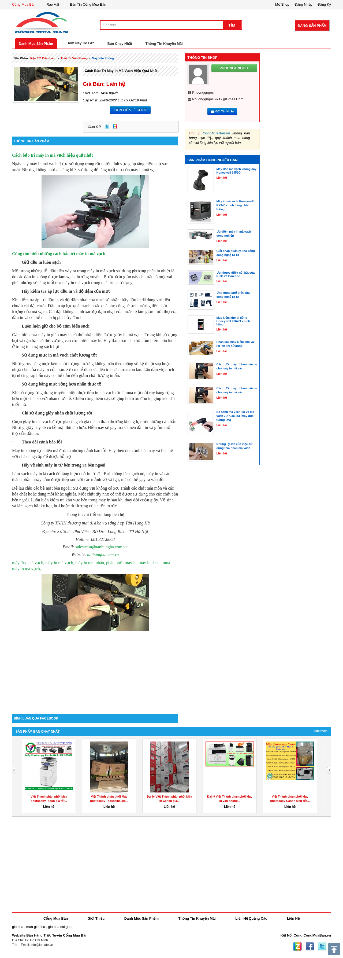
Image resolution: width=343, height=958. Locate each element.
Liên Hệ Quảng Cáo (251, 918)
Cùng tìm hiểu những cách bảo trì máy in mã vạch (58, 253)
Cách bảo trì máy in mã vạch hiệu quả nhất (121, 71)
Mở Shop (282, 4)
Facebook (309, 946)
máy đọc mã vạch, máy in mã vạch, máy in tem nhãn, (59, 562)
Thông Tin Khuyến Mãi (164, 44)
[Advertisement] (95, 668)
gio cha (17, 927)
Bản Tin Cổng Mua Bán (88, 4)
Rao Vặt (53, 4)
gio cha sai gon (59, 927)
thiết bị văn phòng (74, 58)
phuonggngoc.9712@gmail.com (217, 99)
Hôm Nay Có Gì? (80, 43)
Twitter (107, 126)
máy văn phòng (103, 58)
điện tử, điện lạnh (43, 58)
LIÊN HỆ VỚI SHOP (130, 110)
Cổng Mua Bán (24, 4)
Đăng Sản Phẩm (312, 26)
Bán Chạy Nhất (119, 44)
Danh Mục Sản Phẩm (36, 44)
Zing (115, 126)
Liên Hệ (293, 918)
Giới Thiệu (96, 918)
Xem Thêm (320, 730)
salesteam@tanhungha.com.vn (101, 547)
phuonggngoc (203, 92)
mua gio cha (35, 927)
